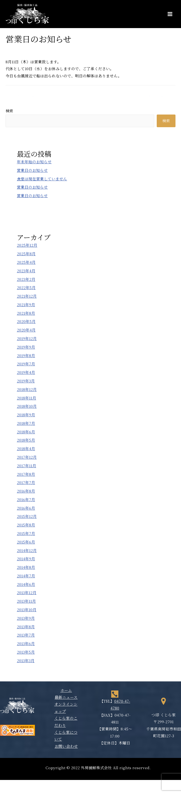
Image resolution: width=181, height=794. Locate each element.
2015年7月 (26, 533)
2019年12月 (27, 338)
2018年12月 (27, 389)
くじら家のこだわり (66, 721)
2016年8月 (26, 491)
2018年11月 (26, 398)
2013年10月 (26, 609)
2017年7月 (26, 482)
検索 (9, 110)
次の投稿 (158, 96)
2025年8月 (26, 253)
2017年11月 (26, 465)
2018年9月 (26, 414)
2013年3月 (25, 660)
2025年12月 (27, 245)
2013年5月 (26, 652)
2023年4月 (26, 270)
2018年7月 (26, 423)
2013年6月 (26, 643)
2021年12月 (27, 296)
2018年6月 (26, 431)
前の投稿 (23, 96)
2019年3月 (26, 381)
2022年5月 (26, 287)
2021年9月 (26, 304)
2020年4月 (26, 330)
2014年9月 (26, 558)
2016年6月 (26, 508)
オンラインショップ (66, 707)
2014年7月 (26, 575)
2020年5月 (26, 321)
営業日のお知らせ (32, 170)
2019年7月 (26, 363)
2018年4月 (26, 448)
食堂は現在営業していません (42, 178)
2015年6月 (26, 542)
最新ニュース (66, 697)
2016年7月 (26, 499)
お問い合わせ (66, 746)
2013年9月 (26, 618)
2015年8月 (26, 524)
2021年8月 (26, 313)
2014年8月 (26, 567)
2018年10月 (27, 406)
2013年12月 (26, 592)
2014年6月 (26, 584)
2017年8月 (26, 474)
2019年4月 (26, 372)
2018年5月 (26, 440)
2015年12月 (27, 516)
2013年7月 (26, 635)
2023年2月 (26, 279)
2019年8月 (26, 355)
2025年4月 (26, 262)
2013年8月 (26, 626)
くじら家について (66, 735)
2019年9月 (26, 347)
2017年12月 (27, 457)
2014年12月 (27, 550)
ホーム (66, 690)
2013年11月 (26, 601)
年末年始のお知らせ (34, 161)
